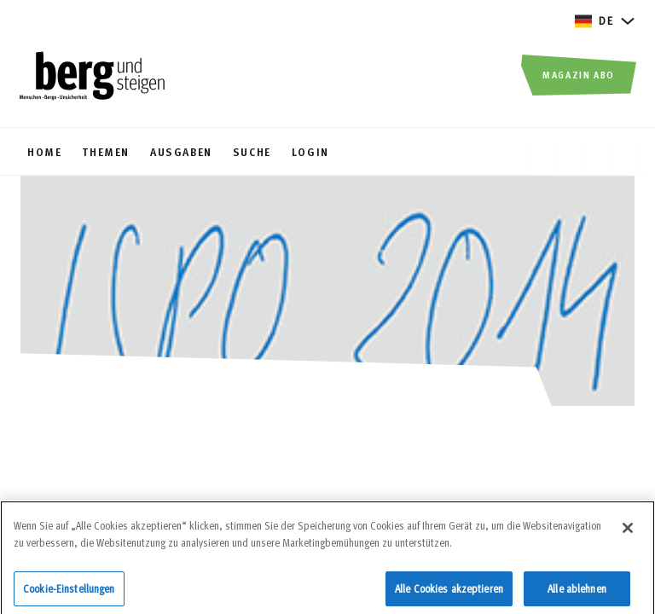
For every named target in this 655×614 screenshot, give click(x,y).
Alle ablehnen (577, 591)
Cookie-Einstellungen (69, 591)
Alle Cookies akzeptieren (449, 591)
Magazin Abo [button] (578, 74)
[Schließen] (627, 531)
